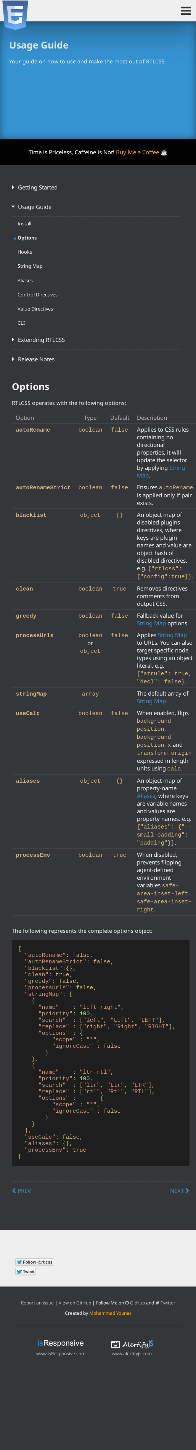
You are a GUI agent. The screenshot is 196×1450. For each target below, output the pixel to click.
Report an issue (37, 1333)
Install (24, 223)
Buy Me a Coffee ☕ (142, 152)
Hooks (25, 251)
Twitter (165, 1333)
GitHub (135, 1333)
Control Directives (38, 294)
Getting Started (38, 187)
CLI (21, 322)
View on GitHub (75, 1333)
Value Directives (35, 308)
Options (27, 237)
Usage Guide (34, 206)
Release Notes (36, 359)
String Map (30, 265)
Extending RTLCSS (41, 339)
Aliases (25, 280)
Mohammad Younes (110, 1344)
